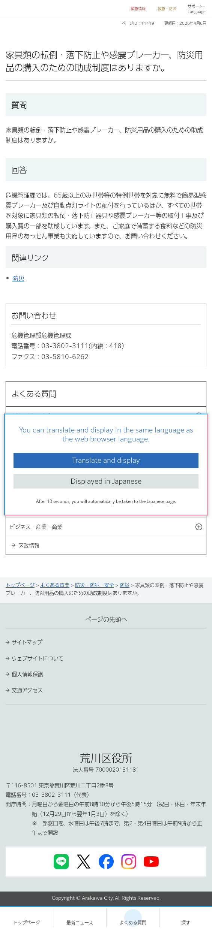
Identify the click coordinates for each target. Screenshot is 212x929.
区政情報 (28, 545)
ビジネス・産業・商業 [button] (108, 527)
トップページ (20, 585)
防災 (18, 278)
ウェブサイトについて (37, 658)
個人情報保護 (27, 674)
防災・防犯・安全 (94, 585)
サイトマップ (27, 642)
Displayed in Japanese (106, 480)
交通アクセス (27, 690)
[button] (135, 8)
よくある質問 (54, 585)
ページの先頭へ (106, 619)
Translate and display (106, 460)
